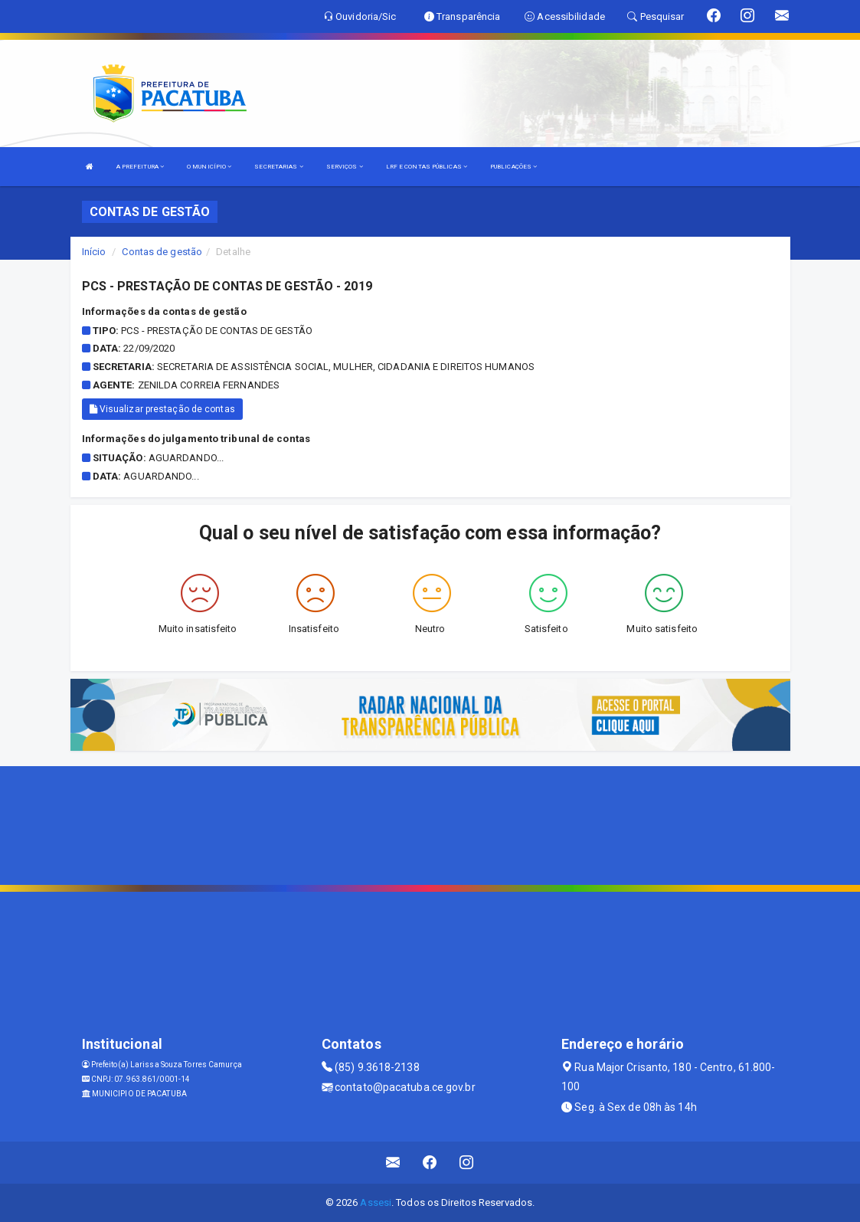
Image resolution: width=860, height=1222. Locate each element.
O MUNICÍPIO (209, 166)
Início (94, 251)
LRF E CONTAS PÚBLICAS (426, 166)
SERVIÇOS (344, 166)
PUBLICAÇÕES (513, 166)
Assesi (375, 1202)
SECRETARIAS (278, 166)
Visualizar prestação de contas (162, 409)
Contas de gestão (162, 251)
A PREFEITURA (140, 166)
